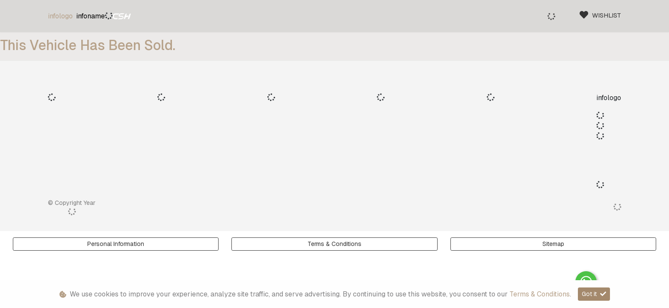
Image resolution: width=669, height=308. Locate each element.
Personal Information (115, 244)
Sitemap (553, 244)
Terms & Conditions (334, 244)
